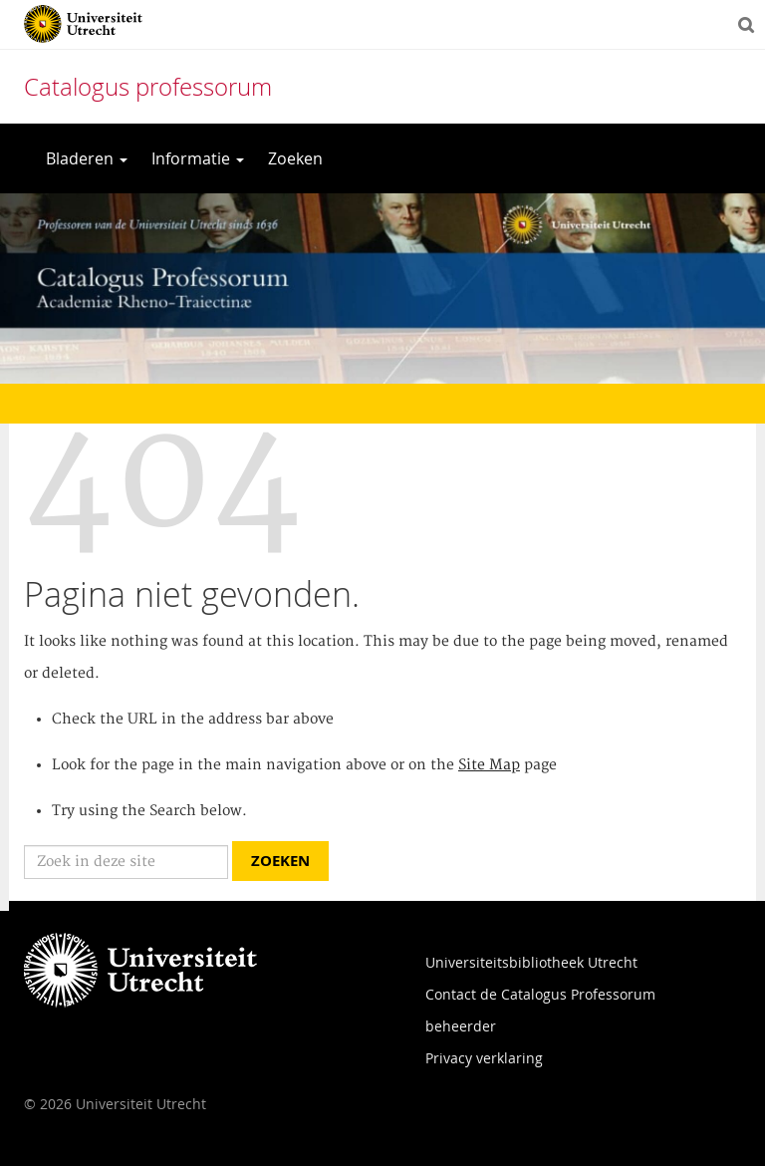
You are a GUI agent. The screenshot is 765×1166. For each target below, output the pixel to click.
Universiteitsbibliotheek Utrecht (531, 962)
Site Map (489, 765)
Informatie (197, 158)
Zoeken (295, 158)
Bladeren (87, 158)
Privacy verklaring (484, 1057)
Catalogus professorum (148, 87)
